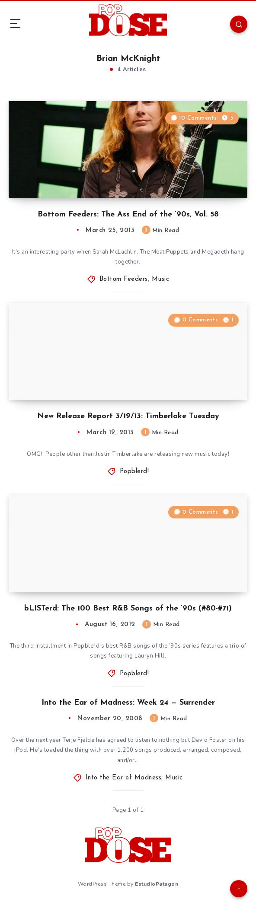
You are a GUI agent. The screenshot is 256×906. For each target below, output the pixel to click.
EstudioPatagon (156, 884)
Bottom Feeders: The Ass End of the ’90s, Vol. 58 (128, 214)
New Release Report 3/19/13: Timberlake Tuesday (128, 416)
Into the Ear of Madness (124, 778)
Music (161, 279)
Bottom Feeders (123, 279)
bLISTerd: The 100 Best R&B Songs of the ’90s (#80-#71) (128, 608)
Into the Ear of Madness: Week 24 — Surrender (128, 703)
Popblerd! (134, 471)
